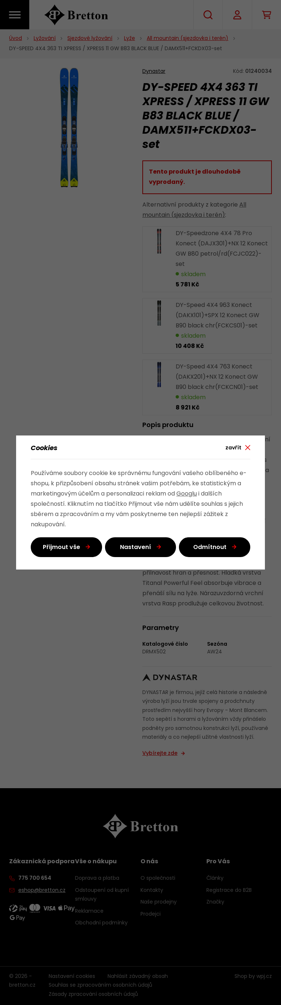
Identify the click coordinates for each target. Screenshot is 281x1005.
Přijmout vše (61, 547)
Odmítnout (209, 547)
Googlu (186, 494)
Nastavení (135, 547)
